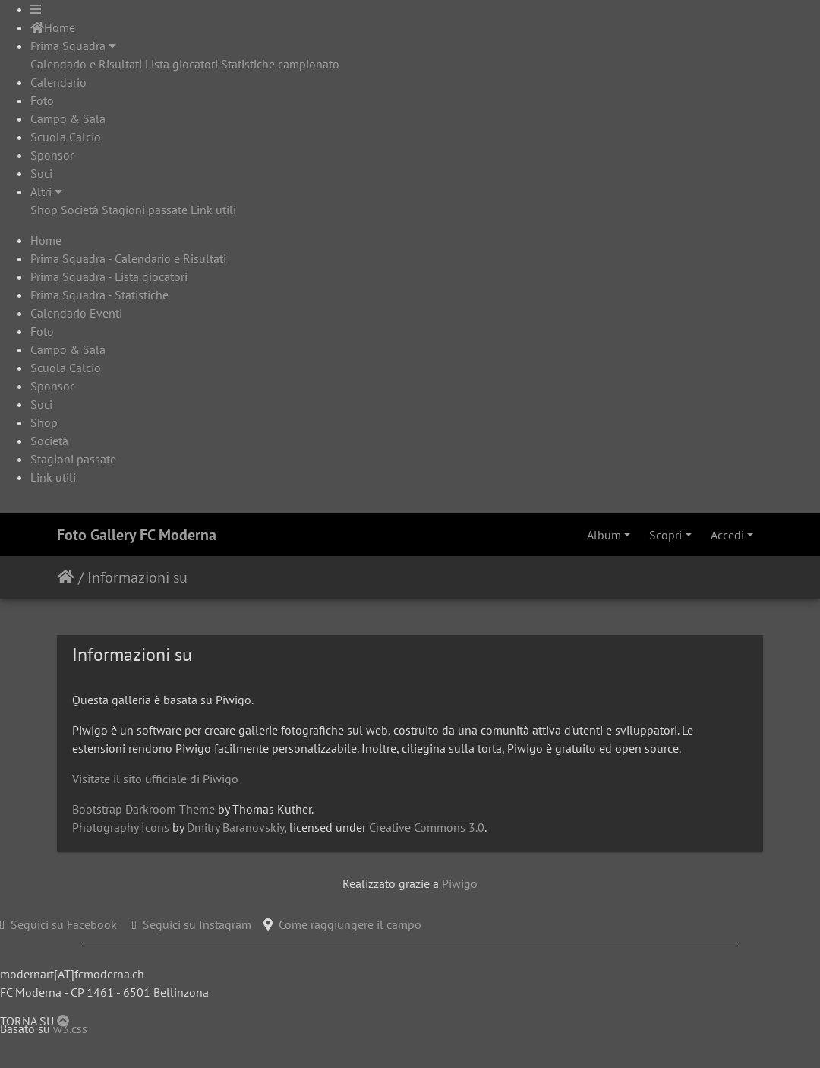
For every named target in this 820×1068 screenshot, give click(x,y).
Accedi (727, 534)
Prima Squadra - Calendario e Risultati (128, 258)
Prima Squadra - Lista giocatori (109, 276)
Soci (41, 173)
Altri (46, 191)
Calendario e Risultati (86, 63)
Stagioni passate (145, 209)
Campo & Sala (68, 118)
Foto (42, 100)
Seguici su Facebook (64, 924)
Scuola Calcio (65, 136)
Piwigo (460, 883)
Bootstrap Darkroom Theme (143, 809)
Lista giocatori (181, 63)
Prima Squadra (73, 45)
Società (80, 209)
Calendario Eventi (76, 313)
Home (52, 27)
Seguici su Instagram (197, 924)
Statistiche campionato (280, 63)
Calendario (58, 82)
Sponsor (52, 155)
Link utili (213, 209)
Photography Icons (120, 827)
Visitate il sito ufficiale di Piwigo (155, 778)
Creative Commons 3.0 (426, 827)
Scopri (665, 534)
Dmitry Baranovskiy (235, 827)
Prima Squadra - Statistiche (99, 294)
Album (604, 534)
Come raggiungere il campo (350, 924)
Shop (44, 209)
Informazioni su (137, 577)
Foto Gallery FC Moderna (136, 535)
